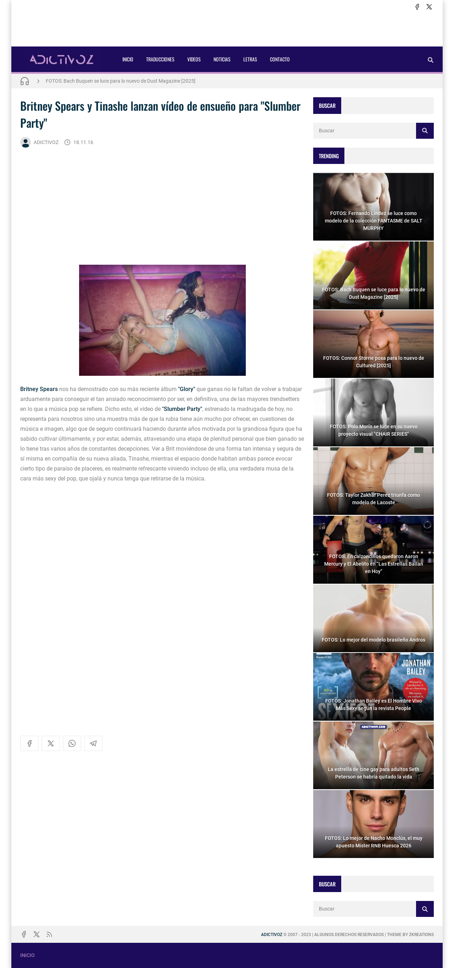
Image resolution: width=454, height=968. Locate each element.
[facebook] (417, 7)
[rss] (49, 934)
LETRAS (250, 59)
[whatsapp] (72, 743)
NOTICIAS (222, 59)
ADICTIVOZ (39, 142)
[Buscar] (430, 59)
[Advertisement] (227, 29)
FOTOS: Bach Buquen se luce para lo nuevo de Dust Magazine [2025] (120, 81)
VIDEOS (194, 59)
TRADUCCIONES (160, 59)
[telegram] (93, 743)
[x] (429, 7)
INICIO (127, 59)
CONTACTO (280, 59)
